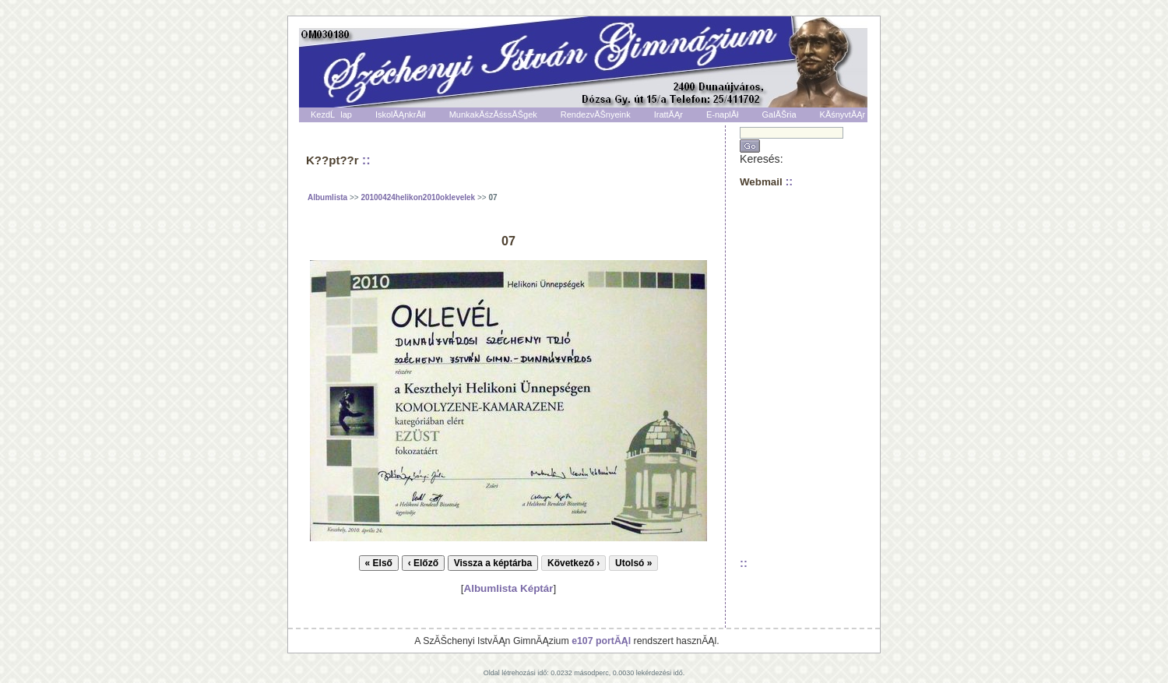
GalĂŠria (779, 114)
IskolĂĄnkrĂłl (400, 114)
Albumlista (327, 197)
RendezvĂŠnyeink (596, 114)
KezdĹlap (331, 114)
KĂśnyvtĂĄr (843, 114)
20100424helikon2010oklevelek (418, 197)
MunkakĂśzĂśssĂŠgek (493, 114)
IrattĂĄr (668, 114)
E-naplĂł (722, 114)
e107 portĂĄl (601, 640)
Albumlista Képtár (508, 588)
